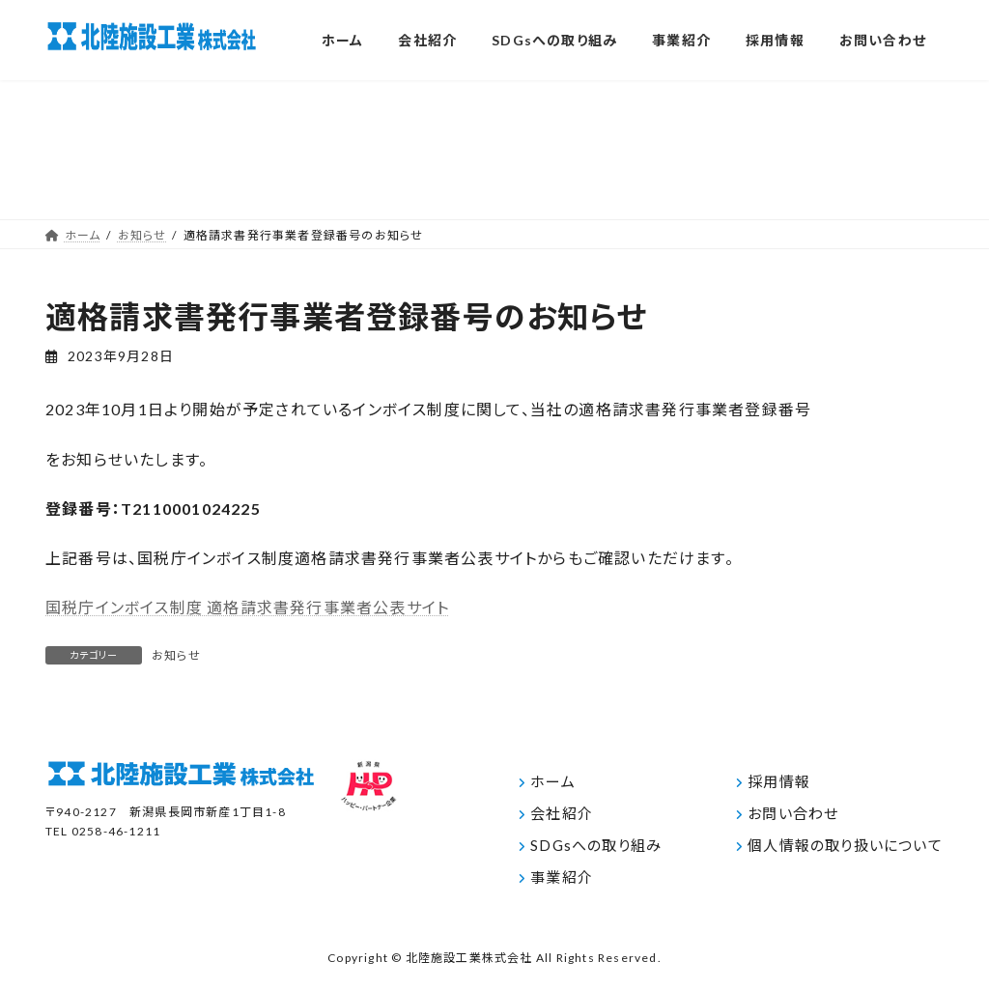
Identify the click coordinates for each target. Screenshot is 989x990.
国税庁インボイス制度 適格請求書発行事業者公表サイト (247, 607)
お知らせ (176, 655)
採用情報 (779, 781)
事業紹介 (561, 877)
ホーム (553, 781)
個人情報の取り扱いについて (845, 845)
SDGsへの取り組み (596, 845)
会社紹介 (561, 813)
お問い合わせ (793, 813)
